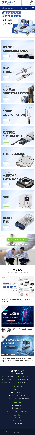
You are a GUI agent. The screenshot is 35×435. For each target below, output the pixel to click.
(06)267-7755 (19, 405)
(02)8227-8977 (19, 389)
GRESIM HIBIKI (17, 424)
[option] (17, 23)
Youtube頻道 (17, 421)
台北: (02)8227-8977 (7, 8)
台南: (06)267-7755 (22, 8)
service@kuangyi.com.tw (19, 395)
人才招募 (17, 418)
